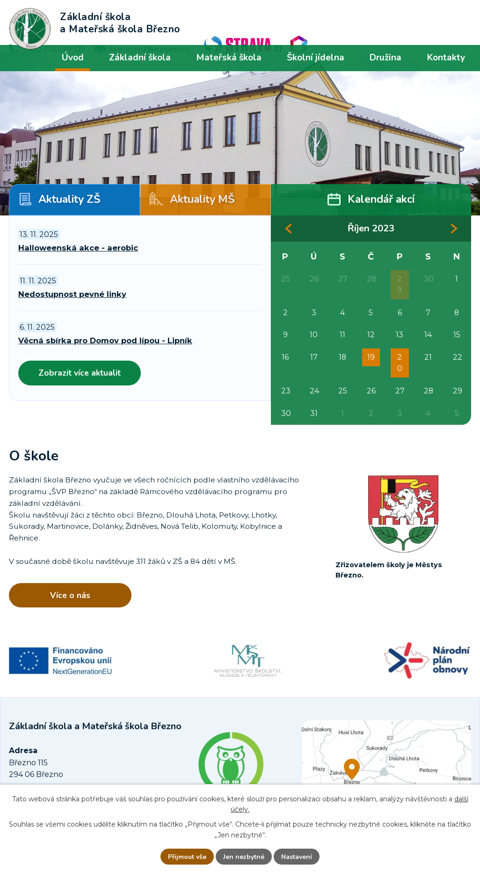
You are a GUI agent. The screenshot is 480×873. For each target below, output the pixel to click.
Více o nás (70, 595)
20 (399, 363)
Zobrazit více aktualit (79, 372)
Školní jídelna (315, 58)
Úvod (73, 58)
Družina (385, 58)
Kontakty (446, 58)
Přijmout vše (187, 856)
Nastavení (296, 856)
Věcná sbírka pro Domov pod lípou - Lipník (105, 340)
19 (371, 357)
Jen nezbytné (243, 856)
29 (399, 284)
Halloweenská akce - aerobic (78, 247)
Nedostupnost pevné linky (72, 294)
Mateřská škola (229, 58)
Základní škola (140, 58)
